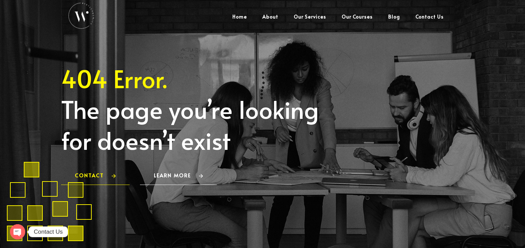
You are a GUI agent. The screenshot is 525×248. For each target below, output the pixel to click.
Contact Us (429, 16)
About (270, 16)
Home (239, 16)
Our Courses (357, 16)
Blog (394, 16)
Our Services (310, 16)
